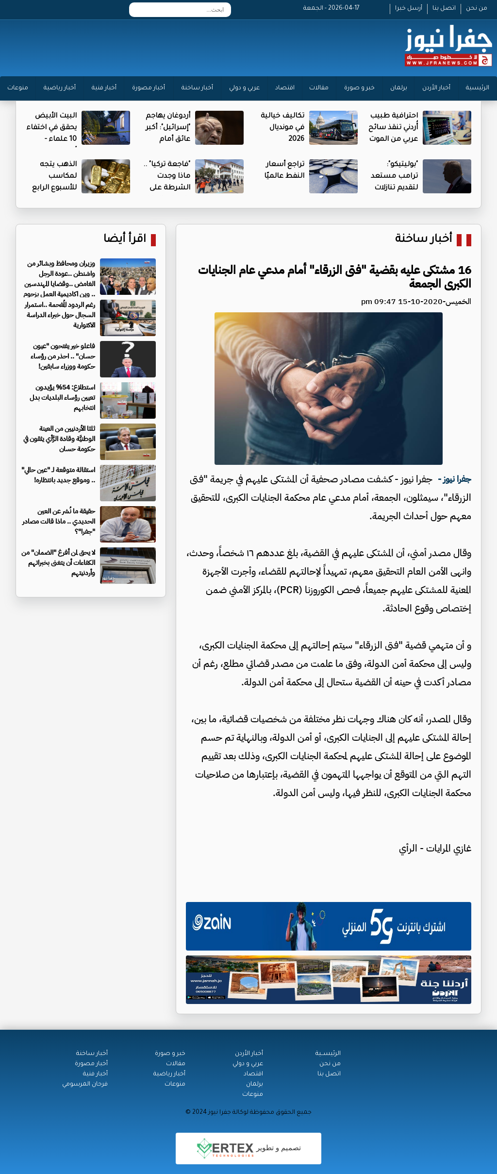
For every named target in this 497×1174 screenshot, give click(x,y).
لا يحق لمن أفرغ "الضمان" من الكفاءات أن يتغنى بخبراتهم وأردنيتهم (58, 562)
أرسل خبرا (408, 8)
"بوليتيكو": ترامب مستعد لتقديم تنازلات (394, 176)
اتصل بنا (444, 8)
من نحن (476, 8)
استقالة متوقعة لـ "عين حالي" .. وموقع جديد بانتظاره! (58, 475)
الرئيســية (328, 1054)
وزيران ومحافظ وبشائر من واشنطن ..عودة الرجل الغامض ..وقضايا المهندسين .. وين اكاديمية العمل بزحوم (59, 278)
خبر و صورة (359, 88)
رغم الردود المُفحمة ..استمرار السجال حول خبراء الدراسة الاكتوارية (60, 315)
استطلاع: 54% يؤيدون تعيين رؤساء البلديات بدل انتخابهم (62, 397)
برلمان (398, 88)
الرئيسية (477, 88)
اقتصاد (285, 88)
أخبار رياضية (60, 88)
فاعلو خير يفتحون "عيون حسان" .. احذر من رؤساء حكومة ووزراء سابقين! (63, 356)
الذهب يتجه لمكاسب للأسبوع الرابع (54, 176)
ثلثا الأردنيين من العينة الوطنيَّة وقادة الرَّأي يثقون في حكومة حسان (59, 439)
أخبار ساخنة (197, 88)
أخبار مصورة (148, 88)
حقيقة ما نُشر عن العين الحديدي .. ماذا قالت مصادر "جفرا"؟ (58, 521)
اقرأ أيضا (124, 240)
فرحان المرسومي (85, 1084)
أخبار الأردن (436, 88)
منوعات (17, 88)
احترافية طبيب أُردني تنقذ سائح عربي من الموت (393, 128)
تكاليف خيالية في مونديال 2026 (282, 128)
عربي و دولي (244, 88)
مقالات (319, 88)
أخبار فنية (104, 88)
